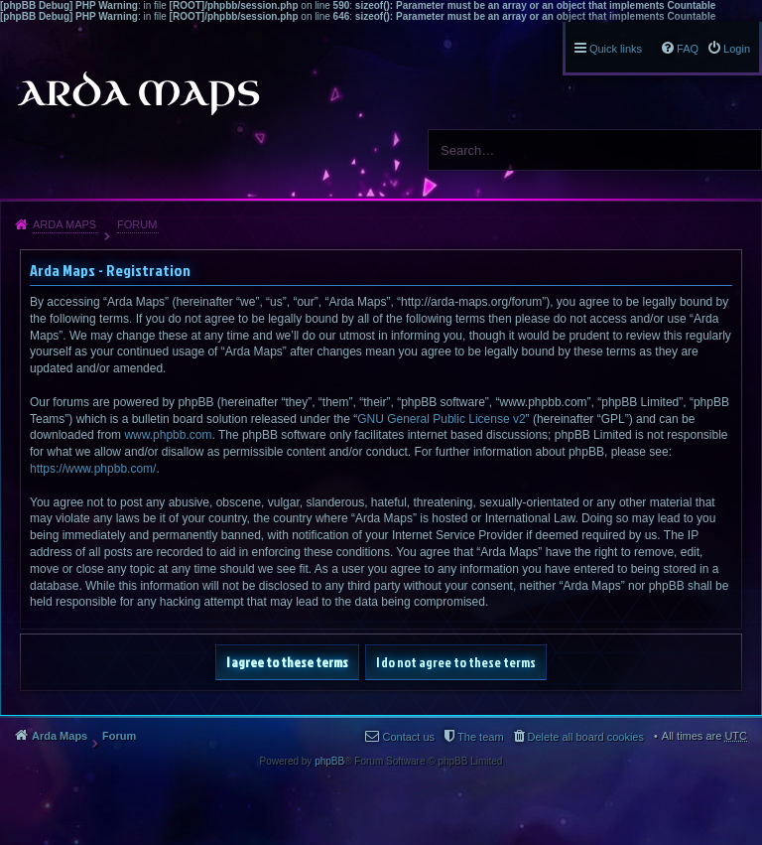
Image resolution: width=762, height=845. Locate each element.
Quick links (615, 49)
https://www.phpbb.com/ (93, 469)
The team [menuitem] (480, 737)
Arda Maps (64, 224)
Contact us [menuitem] (408, 737)
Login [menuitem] (736, 49)
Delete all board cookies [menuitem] (586, 737)
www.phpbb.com (167, 435)
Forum (137, 224)
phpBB (329, 761)
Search (739, 150)
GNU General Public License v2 (441, 419)
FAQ (687, 49)
